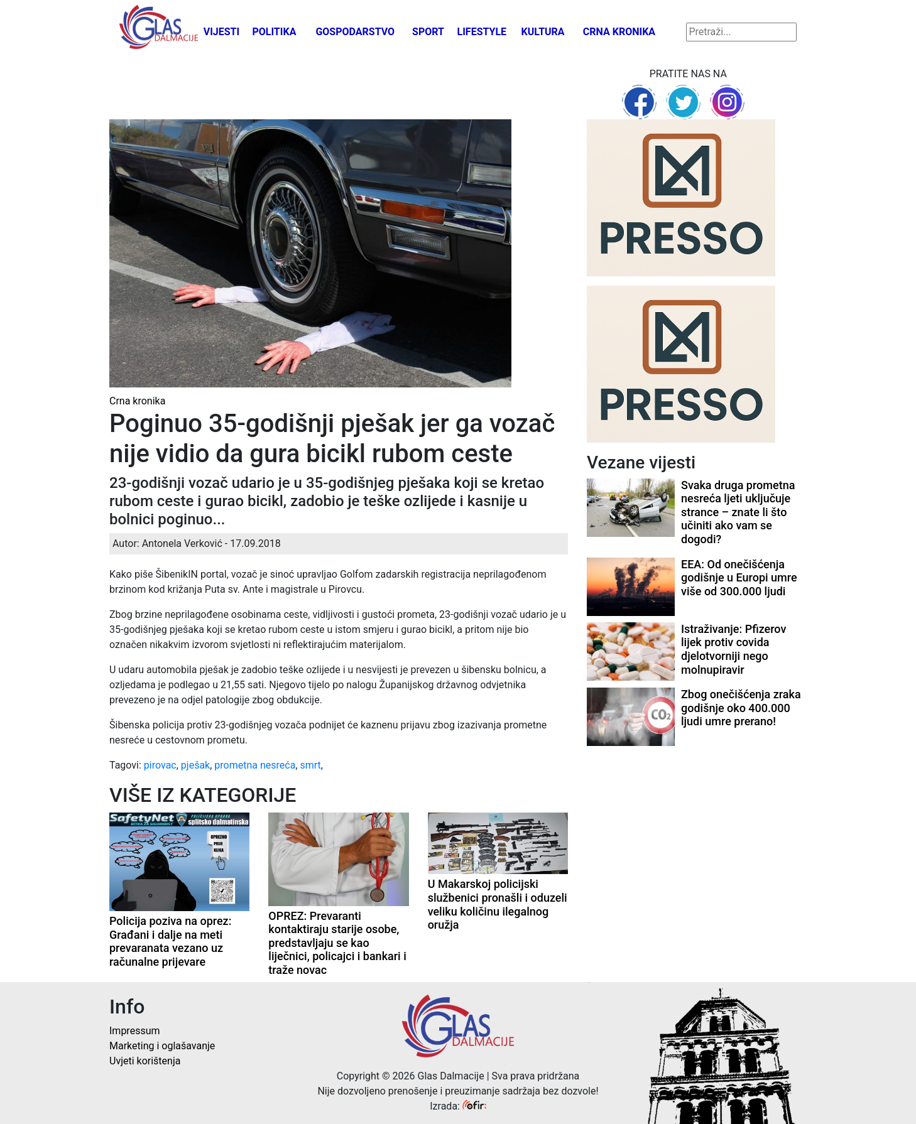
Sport (428, 32)
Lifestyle (482, 32)
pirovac (160, 765)
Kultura (543, 32)
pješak (195, 765)
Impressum (134, 1031)
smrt (310, 765)
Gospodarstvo (355, 32)
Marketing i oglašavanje (162, 1046)
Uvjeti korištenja (144, 1061)
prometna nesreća (254, 765)
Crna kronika (619, 32)
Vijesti (222, 32)
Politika (274, 32)
